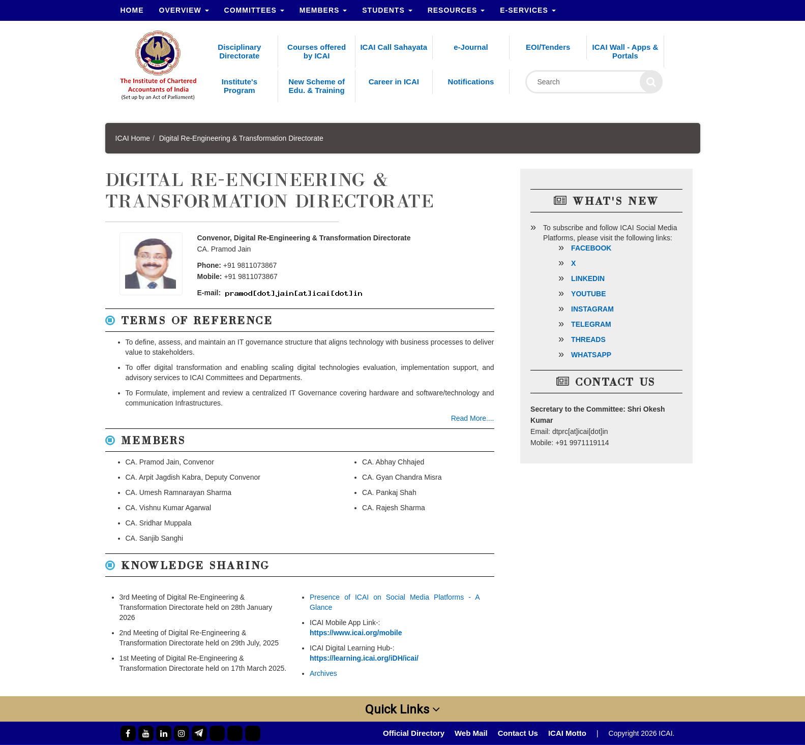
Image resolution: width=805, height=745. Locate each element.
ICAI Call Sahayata (393, 47)
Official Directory (413, 733)
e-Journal (471, 47)
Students (387, 10)
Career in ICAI (394, 81)
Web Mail (471, 733)
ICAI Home (132, 138)
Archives (323, 673)
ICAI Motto (567, 733)
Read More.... (472, 418)
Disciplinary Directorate (239, 51)
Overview (184, 10)
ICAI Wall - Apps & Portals (625, 51)
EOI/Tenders (548, 47)
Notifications (471, 81)
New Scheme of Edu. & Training (316, 86)
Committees (254, 10)
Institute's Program (239, 86)
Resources (456, 10)
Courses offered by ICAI (316, 51)
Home (132, 10)
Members (323, 10)
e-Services (527, 10)
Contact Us (518, 733)
